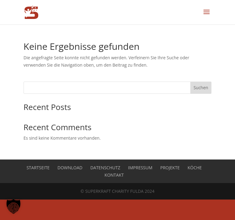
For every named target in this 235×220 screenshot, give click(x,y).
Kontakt (114, 175)
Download (70, 167)
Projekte (170, 167)
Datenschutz (105, 167)
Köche (195, 167)
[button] (13, 206)
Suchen (200, 87)
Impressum (140, 167)
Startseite (38, 167)
